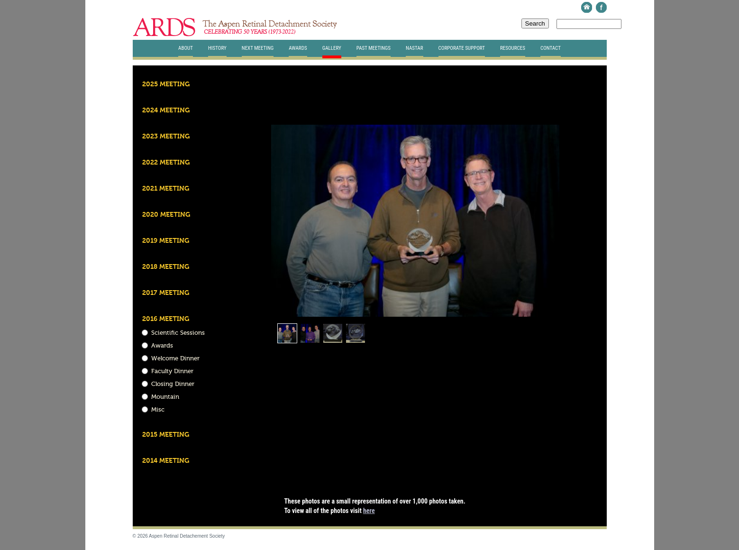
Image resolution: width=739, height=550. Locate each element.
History (217, 48)
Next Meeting (258, 48)
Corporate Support (461, 48)
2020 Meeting (166, 214)
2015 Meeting (165, 434)
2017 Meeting (165, 293)
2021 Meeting (165, 188)
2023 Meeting (166, 136)
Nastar (414, 48)
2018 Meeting (165, 267)
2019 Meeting (165, 241)
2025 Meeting (166, 84)
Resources (512, 48)
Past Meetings (373, 48)
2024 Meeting (166, 110)
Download (533, 111)
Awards (298, 48)
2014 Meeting (165, 461)
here (369, 510)
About (185, 48)
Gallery (331, 48)
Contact (550, 48)
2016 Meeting (165, 319)
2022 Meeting (166, 162)
